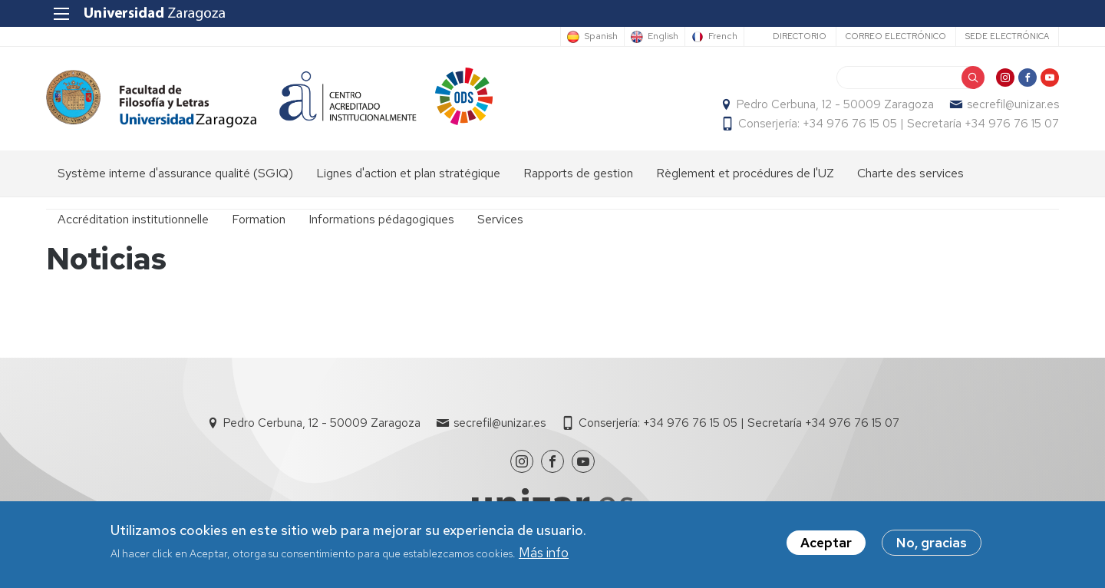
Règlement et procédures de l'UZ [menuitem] (745, 173)
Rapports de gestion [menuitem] (578, 173)
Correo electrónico (896, 36)
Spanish (601, 36)
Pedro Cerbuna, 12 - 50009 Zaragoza (835, 104)
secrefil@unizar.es (1013, 104)
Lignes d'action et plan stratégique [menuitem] (408, 173)
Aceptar (826, 544)
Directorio (799, 36)
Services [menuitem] (500, 219)
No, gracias (931, 544)
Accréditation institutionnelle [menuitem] (133, 219)
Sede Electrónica (1007, 36)
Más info (544, 553)
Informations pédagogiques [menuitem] (381, 219)
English (663, 36)
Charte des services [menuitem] (910, 173)
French (722, 36)
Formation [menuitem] (258, 219)
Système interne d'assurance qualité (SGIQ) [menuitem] (175, 173)
